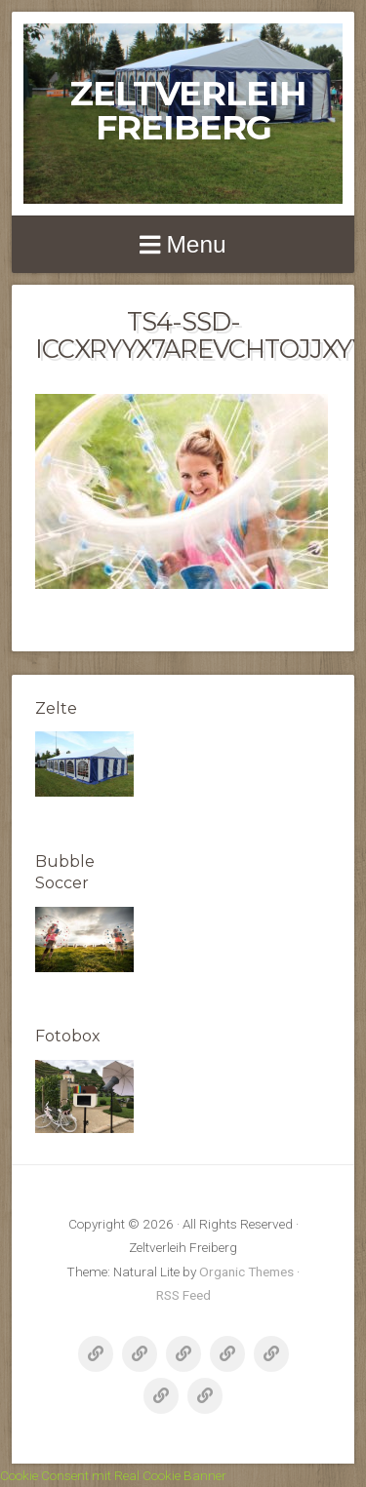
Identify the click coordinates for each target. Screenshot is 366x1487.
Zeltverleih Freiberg (188, 110)
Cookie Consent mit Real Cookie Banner (113, 1475)
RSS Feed (183, 1295)
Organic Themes (246, 1271)
